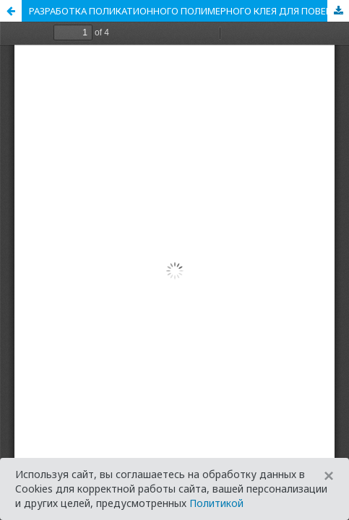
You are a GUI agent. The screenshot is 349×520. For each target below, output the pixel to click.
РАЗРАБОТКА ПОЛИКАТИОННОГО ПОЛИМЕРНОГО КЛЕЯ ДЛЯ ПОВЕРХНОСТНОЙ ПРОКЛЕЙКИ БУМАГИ (189, 10)
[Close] (328, 476)
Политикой (216, 503)
